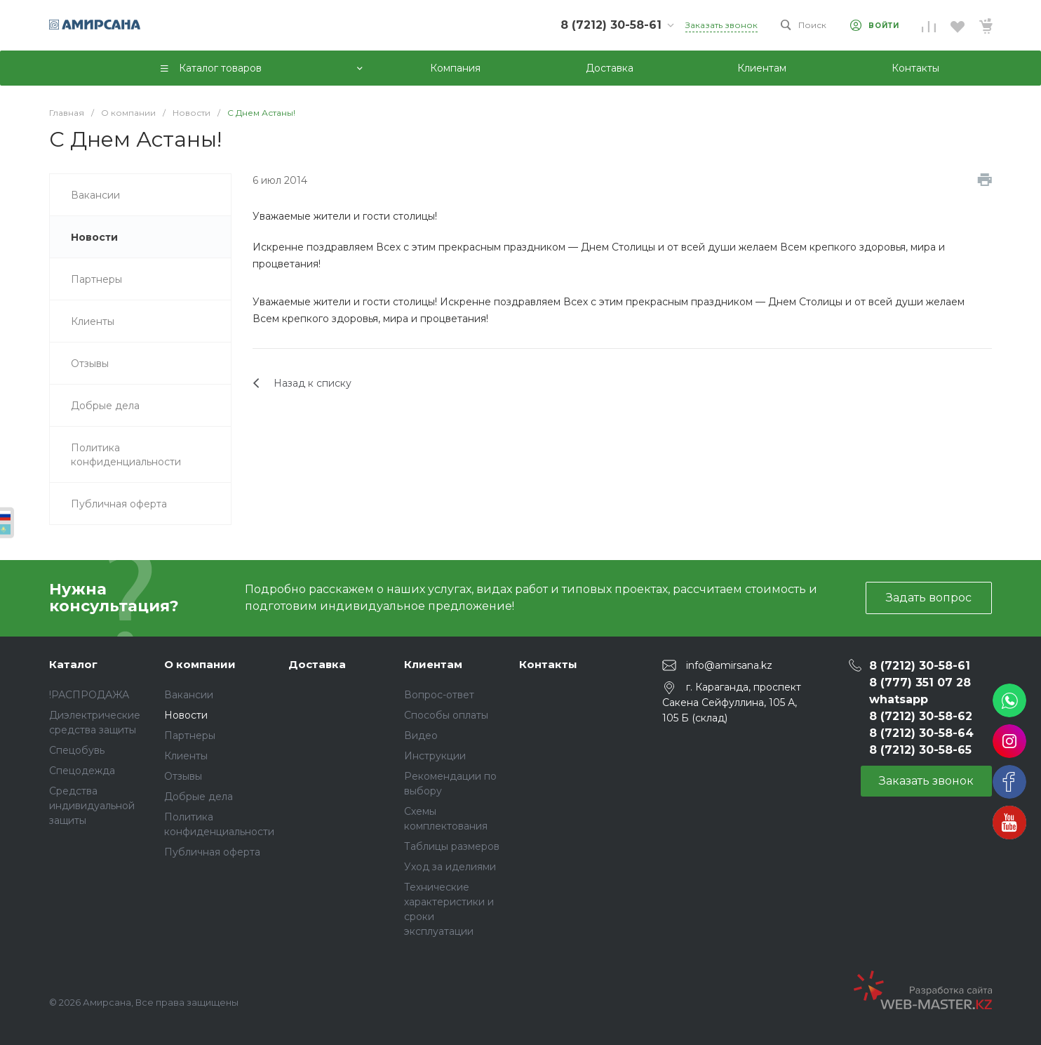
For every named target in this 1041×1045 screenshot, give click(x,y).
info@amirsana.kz (729, 664)
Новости (186, 715)
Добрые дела (198, 796)
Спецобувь (77, 750)
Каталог (73, 664)
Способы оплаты (446, 715)
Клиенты (186, 756)
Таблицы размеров (451, 846)
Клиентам (433, 664)
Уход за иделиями (450, 866)
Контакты (548, 664)
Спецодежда (82, 770)
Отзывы (183, 776)
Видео (421, 735)
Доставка (317, 664)
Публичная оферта (212, 852)
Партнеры (189, 735)
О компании (200, 664)
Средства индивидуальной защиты (92, 806)
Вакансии (188, 694)
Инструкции (435, 756)
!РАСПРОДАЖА (89, 694)
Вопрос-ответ (439, 694)
